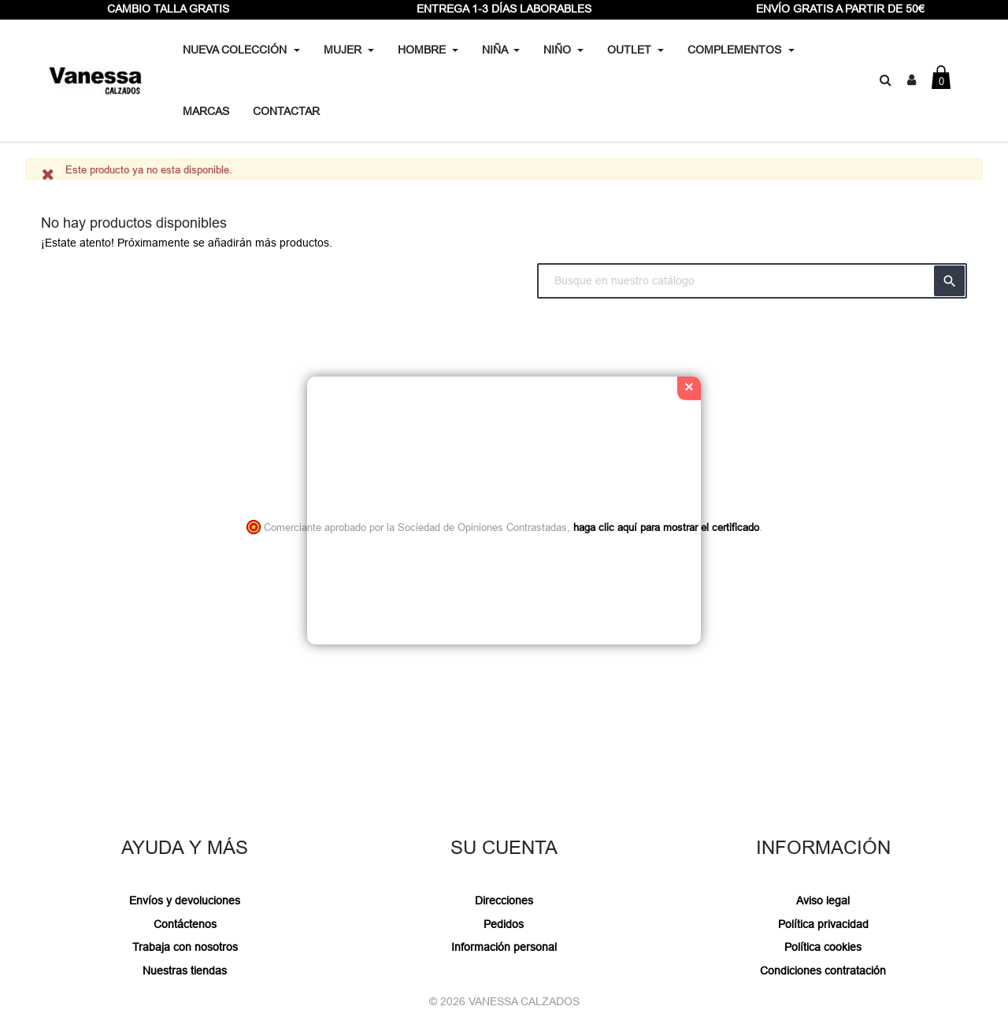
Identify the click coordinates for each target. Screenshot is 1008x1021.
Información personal (504, 947)
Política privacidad (823, 924)
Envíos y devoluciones (184, 900)
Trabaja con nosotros (185, 947)
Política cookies (823, 947)
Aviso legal (823, 900)
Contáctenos (185, 924)
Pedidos (504, 924)
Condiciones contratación (823, 970)
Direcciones (504, 900)
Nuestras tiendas (185, 970)
